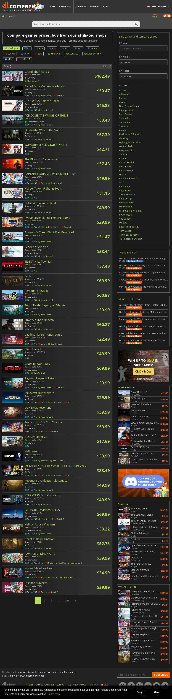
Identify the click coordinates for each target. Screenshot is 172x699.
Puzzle (122, 130)
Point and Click (127, 150)
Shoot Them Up (127, 202)
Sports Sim (124, 122)
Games (52, 6)
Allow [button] (156, 692)
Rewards (94, 6)
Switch (10, 53)
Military (123, 222)
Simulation (124, 118)
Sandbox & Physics (129, 178)
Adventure (124, 93)
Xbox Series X (92, 53)
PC (27, 48)
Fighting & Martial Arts (131, 142)
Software (80, 6)
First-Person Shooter (129, 106)
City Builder (125, 218)
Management (126, 110)
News (105, 6)
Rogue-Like (125, 190)
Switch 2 (24, 59)
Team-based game (129, 234)
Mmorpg (123, 138)
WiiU (25, 53)
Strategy (123, 126)
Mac (8, 59)
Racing (122, 98)
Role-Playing (125, 114)
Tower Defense (127, 194)
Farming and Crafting (130, 210)
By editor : (143, 74)
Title (7, 66)
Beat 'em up (125, 198)
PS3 (65, 48)
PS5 (39, 48)
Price (106, 66)
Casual (122, 102)
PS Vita (92, 48)
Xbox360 (72, 53)
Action (122, 89)
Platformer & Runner (130, 134)
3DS (38, 53)
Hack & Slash (126, 146)
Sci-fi (121, 182)
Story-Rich (124, 186)
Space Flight (125, 214)
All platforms (11, 48)
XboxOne (54, 53)
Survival (123, 154)
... (59, 600)
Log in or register (157, 6)
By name (143, 46)
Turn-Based (125, 230)
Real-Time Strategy (129, 226)
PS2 (77, 48)
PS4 (52, 48)
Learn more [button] (54, 694)
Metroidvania (126, 206)
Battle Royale (126, 170)
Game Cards (65, 6)
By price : (143, 60)
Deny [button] (139, 692)
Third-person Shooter (130, 238)
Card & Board (126, 166)
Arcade (123, 158)
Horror (122, 174)
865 (67, 600)
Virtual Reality (126, 162)
